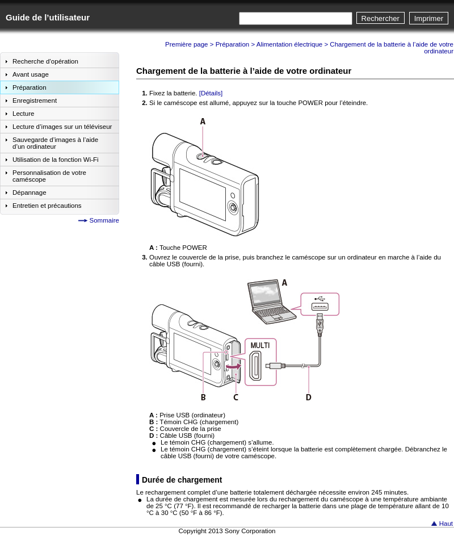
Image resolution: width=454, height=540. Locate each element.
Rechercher (380, 18)
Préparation (233, 44)
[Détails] (211, 93)
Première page (186, 44)
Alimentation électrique (290, 44)
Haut (446, 523)
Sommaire (104, 220)
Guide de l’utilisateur (48, 17)
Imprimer (428, 18)
